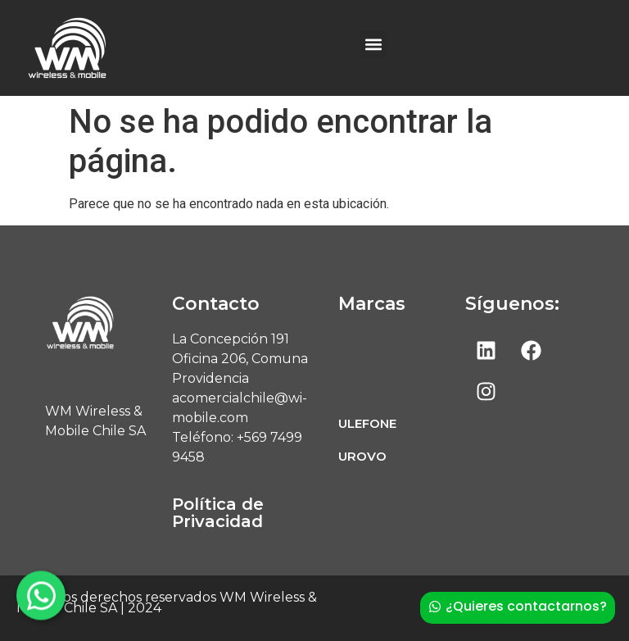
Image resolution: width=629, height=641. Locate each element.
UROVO (362, 456)
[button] (373, 43)
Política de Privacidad (218, 512)
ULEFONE (367, 423)
